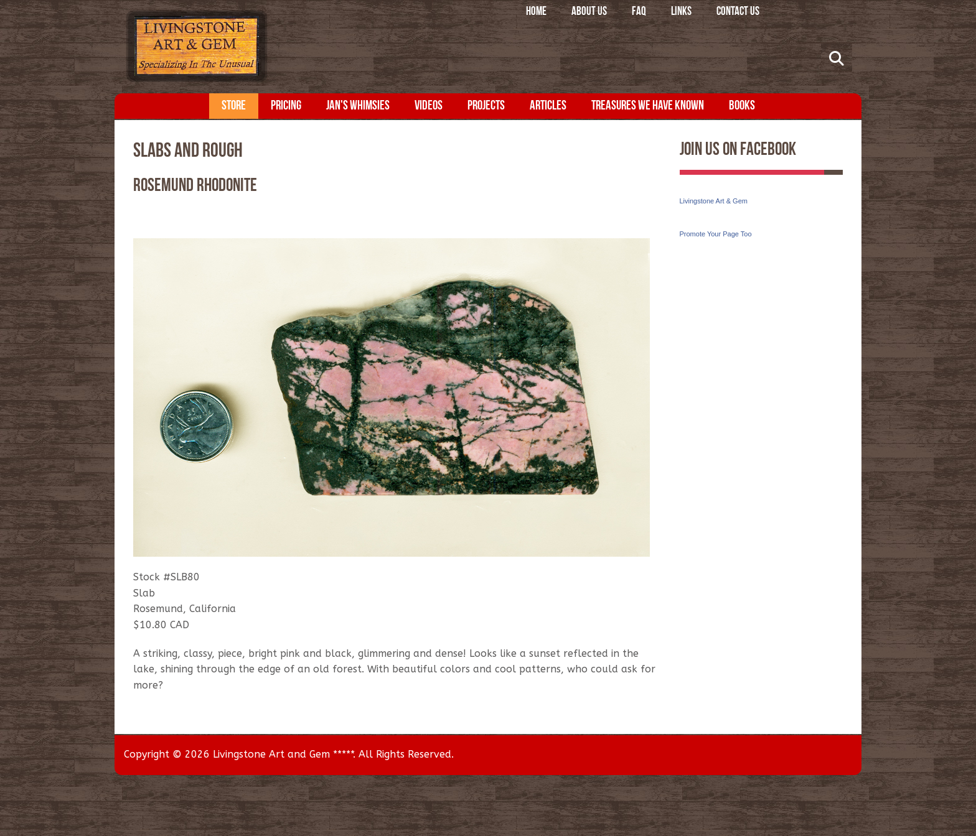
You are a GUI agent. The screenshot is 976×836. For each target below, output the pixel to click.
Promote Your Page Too (716, 234)
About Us (589, 12)
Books (742, 106)
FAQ (639, 12)
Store (234, 106)
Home (536, 12)
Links (681, 12)
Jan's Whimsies (358, 106)
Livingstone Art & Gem (714, 201)
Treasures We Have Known (647, 106)
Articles (548, 106)
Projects (486, 106)
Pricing (286, 106)
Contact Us (737, 12)
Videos (429, 106)
